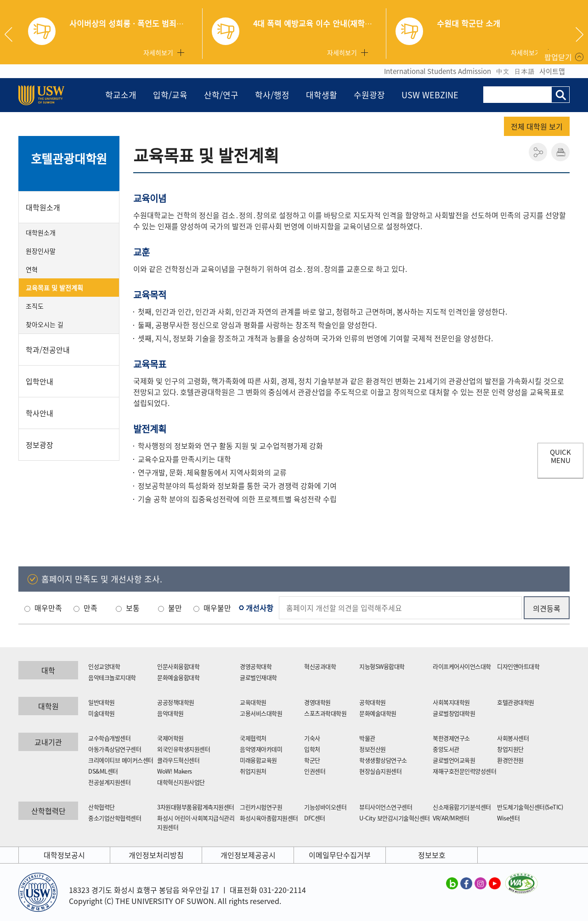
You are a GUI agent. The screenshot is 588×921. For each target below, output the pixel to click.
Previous (12, 34)
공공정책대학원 (175, 702)
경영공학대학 (255, 666)
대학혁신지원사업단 (181, 782)
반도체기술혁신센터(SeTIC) (530, 806)
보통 (133, 607)
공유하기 (538, 152)
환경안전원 (510, 760)
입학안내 (39, 381)
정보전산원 (372, 749)
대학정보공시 (64, 854)
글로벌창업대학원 (454, 713)
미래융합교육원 (258, 760)
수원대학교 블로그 (452, 882)
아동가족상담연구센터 (114, 749)
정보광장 (39, 444)
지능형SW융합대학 (382, 666)
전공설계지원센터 (109, 782)
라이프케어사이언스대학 (462, 666)
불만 (175, 607)
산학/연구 (221, 95)
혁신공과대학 (320, 666)
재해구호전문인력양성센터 (464, 771)
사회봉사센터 (513, 738)
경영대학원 (317, 702)
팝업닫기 (558, 56)
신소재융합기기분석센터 (462, 806)
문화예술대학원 (377, 713)
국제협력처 (253, 738)
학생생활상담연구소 (383, 760)
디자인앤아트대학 (518, 666)
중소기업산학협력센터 (114, 818)
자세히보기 (158, 52)
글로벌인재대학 (258, 677)
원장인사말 (41, 250)
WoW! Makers (174, 771)
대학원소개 (43, 207)
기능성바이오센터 (325, 806)
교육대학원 (253, 702)
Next (579, 34)
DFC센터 (314, 818)
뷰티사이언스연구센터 (385, 806)
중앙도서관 (446, 749)
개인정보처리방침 (156, 854)
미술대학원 (101, 713)
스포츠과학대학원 (325, 713)
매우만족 (48, 607)
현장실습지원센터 (380, 771)
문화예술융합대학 (178, 677)
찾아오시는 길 (44, 324)
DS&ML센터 (103, 771)
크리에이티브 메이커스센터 (120, 760)
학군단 (312, 760)
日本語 (524, 71)
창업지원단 (510, 749)
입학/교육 (170, 95)
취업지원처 (253, 771)
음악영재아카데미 (261, 749)
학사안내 (39, 412)
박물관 (367, 738)
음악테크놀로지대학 (112, 677)
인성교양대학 (104, 666)
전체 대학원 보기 (537, 126)
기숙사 (312, 738)
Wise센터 (508, 818)
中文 (502, 71)
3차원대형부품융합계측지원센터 (195, 806)
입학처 (312, 749)
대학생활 (321, 95)
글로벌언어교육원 (454, 760)
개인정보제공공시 (248, 854)
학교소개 (120, 95)
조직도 (35, 306)
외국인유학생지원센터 (183, 749)
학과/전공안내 (48, 349)
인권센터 (314, 771)
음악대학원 (170, 713)
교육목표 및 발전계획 (54, 287)
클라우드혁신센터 (178, 760)
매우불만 (217, 607)
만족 (90, 607)
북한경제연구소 (451, 738)
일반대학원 (101, 702)
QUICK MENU (560, 456)
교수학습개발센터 (109, 738)
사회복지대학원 (451, 702)
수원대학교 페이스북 (466, 882)
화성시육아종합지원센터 (269, 818)
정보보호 (432, 854)
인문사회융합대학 (178, 666)
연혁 (32, 269)
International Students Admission (437, 71)
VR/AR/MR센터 (451, 818)
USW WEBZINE (429, 95)
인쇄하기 (560, 152)
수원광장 (369, 95)
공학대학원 (372, 702)
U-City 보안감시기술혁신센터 (394, 818)
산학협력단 (101, 806)
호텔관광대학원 (69, 158)
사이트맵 (552, 71)
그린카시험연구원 (261, 806)
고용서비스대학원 (261, 713)
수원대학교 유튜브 (495, 882)
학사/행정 (272, 95)
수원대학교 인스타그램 (480, 882)
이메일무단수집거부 (340, 854)
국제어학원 (170, 738)
